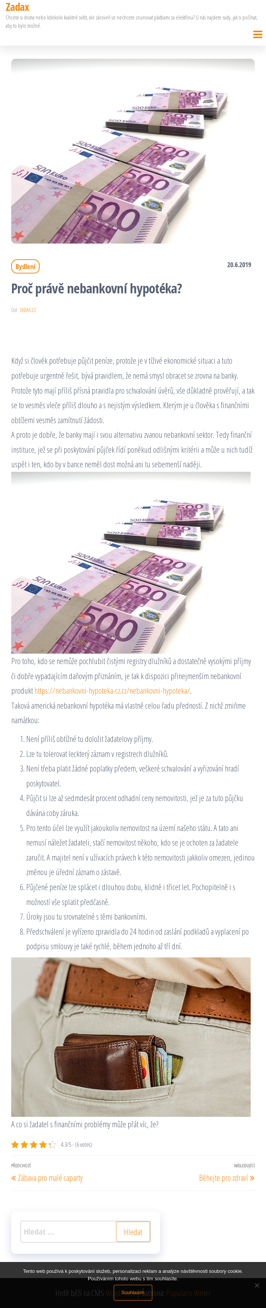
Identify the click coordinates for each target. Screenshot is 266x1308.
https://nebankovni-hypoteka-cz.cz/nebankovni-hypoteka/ (112, 690)
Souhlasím (133, 1292)
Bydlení (25, 266)
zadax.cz (28, 310)
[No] (256, 1285)
